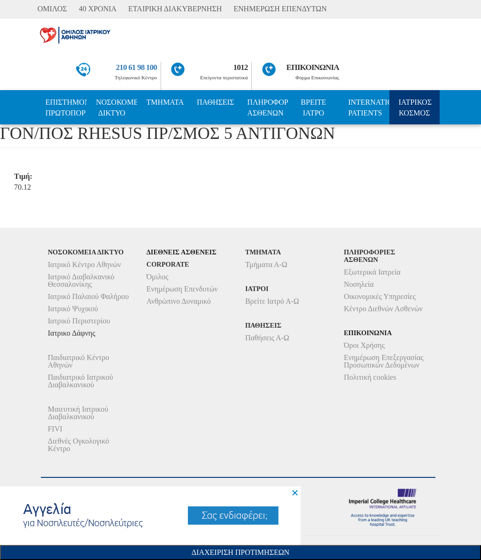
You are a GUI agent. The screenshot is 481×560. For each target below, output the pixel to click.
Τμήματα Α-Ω (266, 264)
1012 (240, 67)
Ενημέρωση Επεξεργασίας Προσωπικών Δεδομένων (384, 361)
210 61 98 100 (136, 67)
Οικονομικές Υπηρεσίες (380, 296)
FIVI (55, 429)
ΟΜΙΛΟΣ (52, 9)
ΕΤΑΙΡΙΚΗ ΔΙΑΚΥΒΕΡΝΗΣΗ (175, 9)
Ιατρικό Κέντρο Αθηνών (84, 264)
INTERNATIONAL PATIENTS (368, 107)
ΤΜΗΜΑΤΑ (165, 102)
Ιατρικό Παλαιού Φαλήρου (88, 296)
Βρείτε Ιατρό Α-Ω (272, 301)
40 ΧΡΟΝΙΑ (97, 9)
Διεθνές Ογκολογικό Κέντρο (78, 445)
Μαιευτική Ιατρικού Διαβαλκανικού (78, 413)
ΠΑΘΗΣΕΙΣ (215, 102)
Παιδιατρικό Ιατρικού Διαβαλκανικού (80, 381)
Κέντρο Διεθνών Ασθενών (383, 309)
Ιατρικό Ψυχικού (73, 309)
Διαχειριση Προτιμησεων (240, 552)
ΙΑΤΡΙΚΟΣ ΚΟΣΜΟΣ (415, 107)
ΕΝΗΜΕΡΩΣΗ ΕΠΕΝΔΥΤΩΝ (279, 9)
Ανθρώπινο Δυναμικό (179, 301)
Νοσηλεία (359, 284)
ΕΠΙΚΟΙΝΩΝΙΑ (313, 67)
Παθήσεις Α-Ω (267, 338)
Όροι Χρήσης (364, 345)
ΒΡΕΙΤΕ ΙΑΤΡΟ (313, 107)
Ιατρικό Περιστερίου (79, 321)
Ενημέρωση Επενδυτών (182, 289)
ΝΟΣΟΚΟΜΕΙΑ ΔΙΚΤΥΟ (116, 107)
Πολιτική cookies (370, 377)
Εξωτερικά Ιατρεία (372, 272)
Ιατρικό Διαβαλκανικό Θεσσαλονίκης (81, 280)
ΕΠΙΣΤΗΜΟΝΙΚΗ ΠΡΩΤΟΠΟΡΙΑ (66, 107)
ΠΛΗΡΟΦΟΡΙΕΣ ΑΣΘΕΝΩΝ (267, 107)
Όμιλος (158, 277)
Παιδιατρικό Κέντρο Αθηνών (78, 361)
